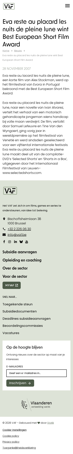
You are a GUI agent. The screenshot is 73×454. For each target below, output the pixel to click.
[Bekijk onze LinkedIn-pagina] (15, 241)
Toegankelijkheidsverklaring (19, 448)
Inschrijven (17, 383)
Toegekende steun (18, 304)
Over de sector (15, 268)
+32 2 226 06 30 (19, 229)
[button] (67, 6)
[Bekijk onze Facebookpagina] (4, 241)
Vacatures (11, 333)
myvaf (9, 285)
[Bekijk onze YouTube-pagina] (26, 241)
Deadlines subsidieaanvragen (27, 318)
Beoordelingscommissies (23, 325)
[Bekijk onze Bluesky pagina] (21, 241)
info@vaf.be (17, 234)
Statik (50, 423)
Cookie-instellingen (15, 430)
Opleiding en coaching (22, 260)
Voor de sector (15, 276)
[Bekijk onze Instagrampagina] (9, 241)
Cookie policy (11, 436)
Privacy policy (11, 442)
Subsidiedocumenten (20, 311)
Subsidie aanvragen (20, 251)
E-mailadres (14, 366)
